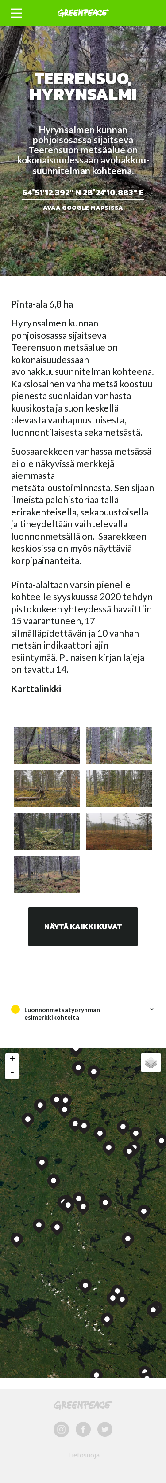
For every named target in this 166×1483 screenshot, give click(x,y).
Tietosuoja (83, 1454)
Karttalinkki (36, 688)
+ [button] (12, 1059)
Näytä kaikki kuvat (83, 926)
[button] (16, 13)
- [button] (12, 1072)
